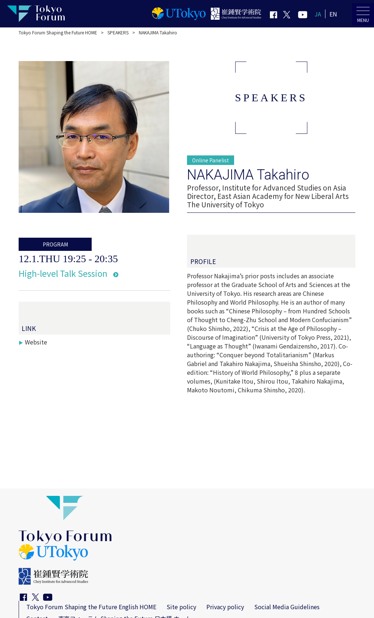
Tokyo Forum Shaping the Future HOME (58, 32)
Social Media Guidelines (287, 606)
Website (36, 342)
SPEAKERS (118, 32)
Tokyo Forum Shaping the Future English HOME (91, 606)
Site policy (181, 606)
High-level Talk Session (63, 273)
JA (317, 14)
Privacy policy (225, 606)
